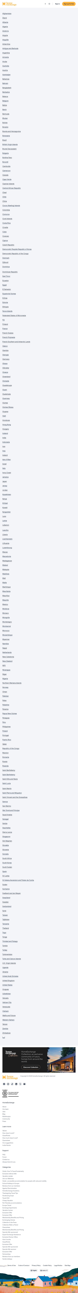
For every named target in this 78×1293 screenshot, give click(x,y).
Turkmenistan (7, 954)
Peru (4, 722)
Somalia (5, 854)
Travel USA (5, 1198)
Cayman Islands (8, 184)
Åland (4, 18)
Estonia (5, 302)
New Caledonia (8, 657)
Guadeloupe (7, 385)
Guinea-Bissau (7, 407)
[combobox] (33, 1270)
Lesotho (5, 530)
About (4, 1107)
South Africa (7, 858)
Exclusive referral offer (9, 1174)
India (4, 438)
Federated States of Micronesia (14, 315)
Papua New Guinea (9, 714)
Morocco (5, 631)
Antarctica (6, 44)
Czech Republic (8, 245)
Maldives (5, 574)
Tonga (4, 937)
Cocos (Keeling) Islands (11, 206)
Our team (5, 1109)
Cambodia (6, 166)
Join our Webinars (8, 1178)
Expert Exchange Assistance (11, 1234)
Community (6, 1119)
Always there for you (8, 1162)
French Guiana (7, 333)
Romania (5, 757)
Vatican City (6, 1002)
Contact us (5, 1159)
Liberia (5, 535)
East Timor (6, 276)
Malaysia (5, 569)
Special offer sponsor (9, 1249)
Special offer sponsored (10, 1232)
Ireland (5, 455)
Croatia (5, 227)
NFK (4, 665)
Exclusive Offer (7, 1213)
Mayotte (5, 600)
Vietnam (5, 1011)
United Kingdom (8, 981)
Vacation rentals (7, 1176)
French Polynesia (8, 337)
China (4, 201)
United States (7, 985)
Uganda (5, 967)
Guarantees (6, 1140)
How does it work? (8, 1133)
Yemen (4, 1024)
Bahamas (5, 79)
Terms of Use (12, 1265)
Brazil (4, 140)
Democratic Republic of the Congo (15, 254)
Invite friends (6, 1145)
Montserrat (6, 626)
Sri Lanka (5, 876)
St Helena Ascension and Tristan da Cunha (18, 880)
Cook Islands (7, 219)
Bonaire (5, 127)
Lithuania (5, 543)
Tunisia (5, 946)
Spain (4, 871)
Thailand (5, 928)
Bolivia (4, 123)
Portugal (5, 735)
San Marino (6, 806)
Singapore (6, 837)
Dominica (6, 267)
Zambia (5, 1029)
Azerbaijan (6, 75)
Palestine (5, 705)
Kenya (4, 499)
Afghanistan (6, 14)
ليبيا (3, 1037)
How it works (6, 1239)
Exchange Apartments (9, 1208)
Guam (4, 390)
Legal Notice (58, 1265)
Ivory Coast (6, 473)
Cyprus (5, 240)
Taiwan (5, 915)
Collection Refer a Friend (10, 1225)
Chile (4, 197)
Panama (5, 709)
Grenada (5, 381)
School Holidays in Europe (10, 1183)
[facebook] (4, 1084)
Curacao (5, 236)
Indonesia (6, 442)
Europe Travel (6, 1205)
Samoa (5, 802)
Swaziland (6, 898)
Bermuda (5, 114)
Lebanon (5, 525)
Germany (5, 359)
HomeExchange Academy (10, 1191)
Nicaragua (6, 670)
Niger (4, 674)
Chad (4, 192)
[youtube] (24, 1084)
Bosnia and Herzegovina (11, 131)
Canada (5, 175)
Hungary (5, 429)
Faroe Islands (7, 311)
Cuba (4, 232)
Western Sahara (8, 1020)
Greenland (6, 377)
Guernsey (6, 398)
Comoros (6, 214)
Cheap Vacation (7, 1200)
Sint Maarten (7, 841)
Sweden (5, 902)
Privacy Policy (36, 1265)
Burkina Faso (7, 158)
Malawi (5, 565)
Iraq (3, 451)
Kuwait (4, 508)
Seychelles (6, 828)
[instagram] (8, 1084)
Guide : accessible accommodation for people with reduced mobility (24, 1181)
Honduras (6, 420)
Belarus (5, 96)
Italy (3, 468)
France (5, 329)
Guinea (5, 403)
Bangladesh (6, 88)
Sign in (57, 4)
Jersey (4, 486)
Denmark (5, 258)
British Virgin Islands (10, 144)
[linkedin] (16, 1084)
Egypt (4, 285)
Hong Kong (6, 425)
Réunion (5, 753)
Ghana (4, 364)
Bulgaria (5, 153)
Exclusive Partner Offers (10, 1237)
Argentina (6, 53)
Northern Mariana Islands (11, 683)
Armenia (5, 57)
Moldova (5, 609)
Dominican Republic (10, 272)
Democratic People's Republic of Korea (16, 249)
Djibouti (5, 262)
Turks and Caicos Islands (11, 959)
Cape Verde (6, 179)
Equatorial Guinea (9, 294)
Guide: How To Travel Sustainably (13, 1171)
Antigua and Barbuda (10, 48)
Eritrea (4, 298)
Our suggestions (7, 1143)
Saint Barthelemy (8, 775)
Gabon (5, 346)
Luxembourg (7, 548)
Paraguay (5, 718)
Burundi (5, 162)
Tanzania (5, 924)
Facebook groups (8, 1195)
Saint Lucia (6, 783)
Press (4, 1121)
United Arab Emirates (10, 976)
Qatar (4, 744)
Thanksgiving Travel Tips (10, 1193)
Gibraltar (5, 368)
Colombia (6, 210)
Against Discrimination (9, 1188)
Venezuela (6, 1007)
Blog (3, 1114)
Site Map (67, 1265)
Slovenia (5, 850)
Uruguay (5, 989)
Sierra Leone (7, 832)
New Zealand (7, 661)
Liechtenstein (7, 539)
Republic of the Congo (10, 748)
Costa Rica (6, 223)
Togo (4, 933)
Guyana (5, 412)
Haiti (4, 416)
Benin (4, 110)
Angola (5, 35)
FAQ (3, 1154)
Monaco (5, 613)
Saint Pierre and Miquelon (12, 793)
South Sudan (7, 867)
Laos (4, 516)
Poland (5, 731)
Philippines (6, 727)
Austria (5, 70)
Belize (4, 105)
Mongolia (6, 617)
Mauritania (6, 591)
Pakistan (5, 696)
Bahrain (5, 83)
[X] (20, 1084)
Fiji (3, 320)
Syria (4, 911)
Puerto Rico (6, 740)
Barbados (6, 92)
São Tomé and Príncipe (11, 810)
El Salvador (6, 289)
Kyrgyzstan (6, 512)
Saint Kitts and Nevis (10, 779)
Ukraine (5, 972)
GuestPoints (6, 1135)
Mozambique (7, 635)
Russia (4, 762)
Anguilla (5, 40)
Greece (5, 372)
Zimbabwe (6, 1033)
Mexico (5, 604)
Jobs (3, 1111)
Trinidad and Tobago (10, 941)
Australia (5, 66)
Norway (5, 687)
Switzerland (6, 906)
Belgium (5, 101)
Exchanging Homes (8, 1220)
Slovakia (5, 845)
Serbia (4, 823)
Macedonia (6, 556)
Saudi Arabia (7, 815)
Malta (4, 583)
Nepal (4, 648)
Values (4, 1131)
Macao (5, 552)
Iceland (5, 433)
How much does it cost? (10, 1138)
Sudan (4, 885)
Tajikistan (5, 919)
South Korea (7, 863)
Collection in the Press (9, 1222)
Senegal (5, 819)
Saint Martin (6, 789)
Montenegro (7, 622)
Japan (4, 481)
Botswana (6, 136)
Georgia (5, 355)
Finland (5, 324)
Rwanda (5, 766)
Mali (4, 578)
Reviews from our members (11, 1186)
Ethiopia (5, 307)
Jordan (5, 490)
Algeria (5, 27)
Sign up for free (69, 4)
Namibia (5, 644)
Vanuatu (5, 998)
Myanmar (6, 639)
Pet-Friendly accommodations (12, 1203)
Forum (4, 1157)
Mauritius (5, 596)
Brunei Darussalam (9, 149)
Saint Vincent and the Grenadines (14, 797)
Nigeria (5, 679)
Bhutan (5, 118)
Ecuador (5, 281)
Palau (4, 700)
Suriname (6, 889)
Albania (5, 22)
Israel (4, 464)
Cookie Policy (47, 1265)
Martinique (6, 587)
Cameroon (6, 171)
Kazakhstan (6, 494)
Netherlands (7, 652)
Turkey (4, 950)
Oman (4, 692)
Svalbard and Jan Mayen (11, 893)
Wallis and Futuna (9, 1015)
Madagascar (7, 561)
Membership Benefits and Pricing (13, 1217)
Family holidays (7, 1259)
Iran (3, 446)
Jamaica (5, 477)
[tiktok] (12, 1084)
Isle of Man (6, 460)
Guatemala (6, 394)
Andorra (5, 31)
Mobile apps (6, 1116)
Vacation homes (7, 1210)
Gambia (5, 350)
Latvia (4, 521)
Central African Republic (11, 188)
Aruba (4, 62)
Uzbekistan (6, 994)
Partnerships (6, 1254)
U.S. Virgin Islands (9, 963)
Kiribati (5, 503)
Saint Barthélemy (8, 770)
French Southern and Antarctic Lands (16, 342)
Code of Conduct (23, 1265)
